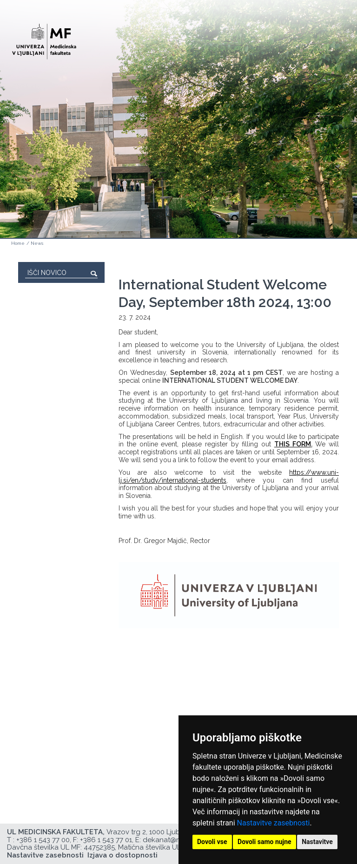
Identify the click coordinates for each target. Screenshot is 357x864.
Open (330, 45)
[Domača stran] (44, 37)
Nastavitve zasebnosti (273, 822)
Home (18, 243)
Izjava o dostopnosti (122, 855)
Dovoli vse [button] (212, 841)
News (37, 243)
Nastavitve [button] (317, 841)
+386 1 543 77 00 (43, 840)
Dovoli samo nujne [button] (264, 841)
